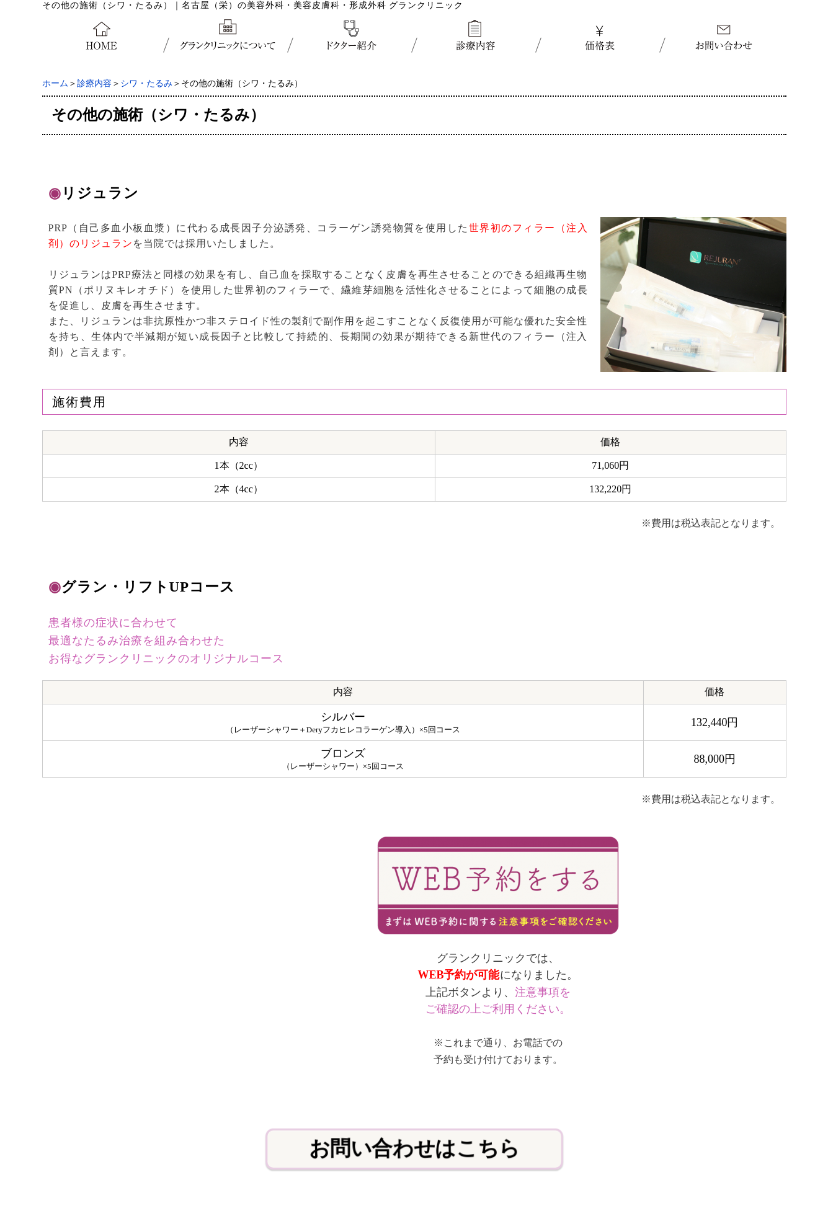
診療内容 (94, 83)
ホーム (55, 83)
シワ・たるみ (146, 83)
